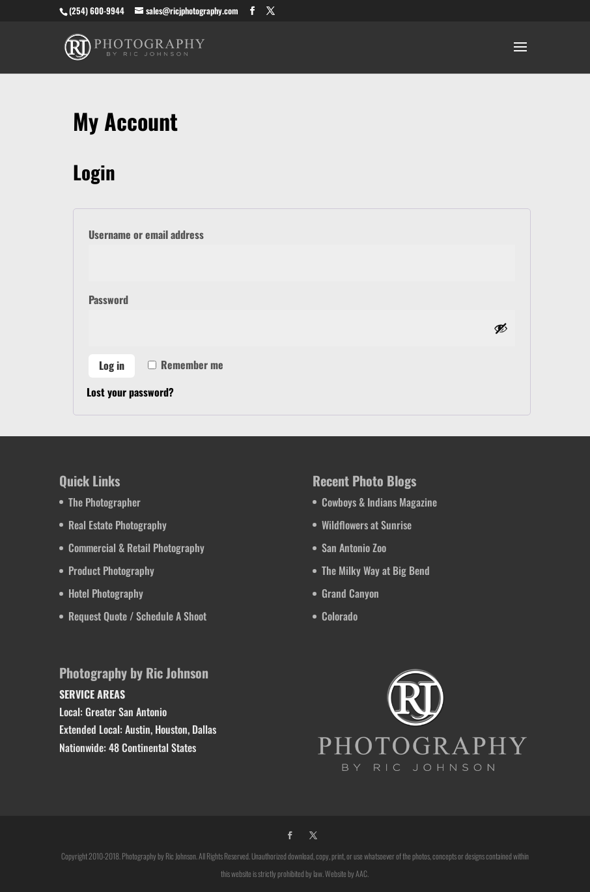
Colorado (340, 616)
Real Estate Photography (117, 525)
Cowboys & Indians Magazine (379, 502)
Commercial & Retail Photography (136, 547)
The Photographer (104, 502)
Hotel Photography (105, 593)
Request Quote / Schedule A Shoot (137, 616)
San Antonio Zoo (354, 547)
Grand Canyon (350, 593)
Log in (111, 365)
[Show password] (501, 328)
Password (131, 298)
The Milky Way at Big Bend (376, 570)
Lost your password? (130, 392)
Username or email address (169, 233)
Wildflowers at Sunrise (367, 525)
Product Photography (111, 570)
